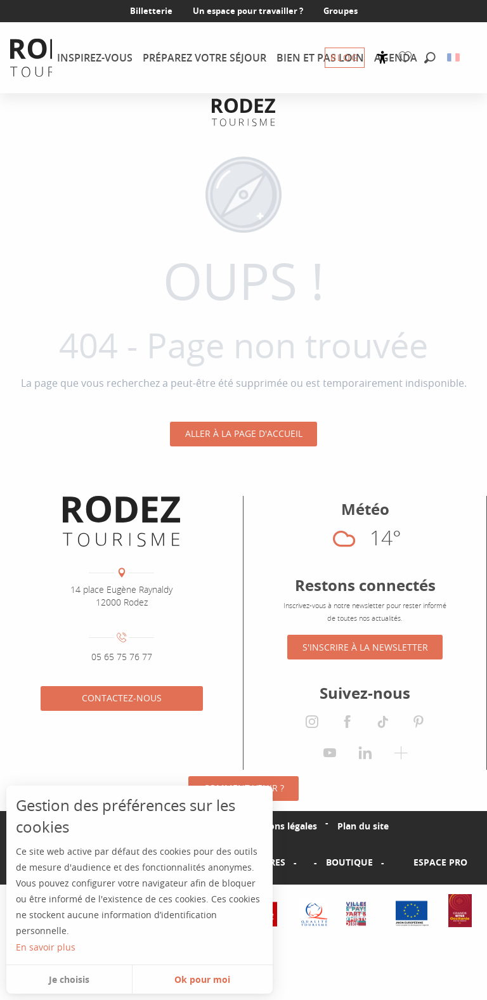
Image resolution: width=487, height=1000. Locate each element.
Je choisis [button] (69, 979)
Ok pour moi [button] (202, 979)
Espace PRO (440, 863)
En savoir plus (45, 947)
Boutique (349, 863)
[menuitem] (95, 57)
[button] (430, 58)
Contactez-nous (122, 698)
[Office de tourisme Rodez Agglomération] (243, 112)
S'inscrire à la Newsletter (365, 647)
